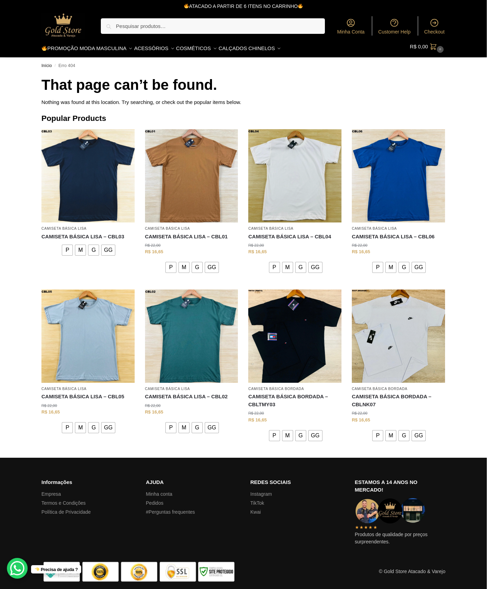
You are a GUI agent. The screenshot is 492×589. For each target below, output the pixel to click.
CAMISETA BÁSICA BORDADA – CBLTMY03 (288, 397)
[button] (427, 47)
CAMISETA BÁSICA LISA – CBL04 (289, 233)
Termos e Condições (63, 499)
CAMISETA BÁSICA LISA (64, 225)
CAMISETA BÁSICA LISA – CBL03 (82, 233)
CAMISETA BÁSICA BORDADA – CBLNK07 (392, 397)
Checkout (434, 26)
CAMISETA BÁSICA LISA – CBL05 (82, 393)
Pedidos (155, 499)
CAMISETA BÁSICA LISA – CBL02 (186, 393)
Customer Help (394, 26)
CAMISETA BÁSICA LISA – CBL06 (393, 233)
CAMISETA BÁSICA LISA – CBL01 (186, 233)
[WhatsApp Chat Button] (17, 568)
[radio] (67, 246)
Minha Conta (350, 26)
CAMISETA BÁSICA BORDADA (276, 385)
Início (46, 61)
